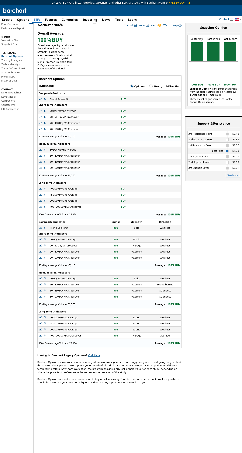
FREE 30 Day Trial (179, 2)
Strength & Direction (164, 92)
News (106, 20)
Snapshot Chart (9, 49)
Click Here (94, 361)
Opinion (137, 92)
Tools (119, 20)
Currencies (70, 20)
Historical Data (9, 86)
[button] (238, 19)
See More (232, 180)
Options (23, 20)
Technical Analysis (11, 69)
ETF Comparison (10, 114)
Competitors (8, 106)
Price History (8, 82)
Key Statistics (8, 102)
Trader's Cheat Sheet (13, 74)
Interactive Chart (10, 45)
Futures (51, 20)
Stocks (7, 20)
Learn (132, 20)
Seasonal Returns (11, 78)
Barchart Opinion (12, 61)
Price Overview (9, 29)
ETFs (37, 20)
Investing (90, 20)
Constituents (8, 110)
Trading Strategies (11, 65)
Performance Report (12, 34)
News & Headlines (11, 98)
